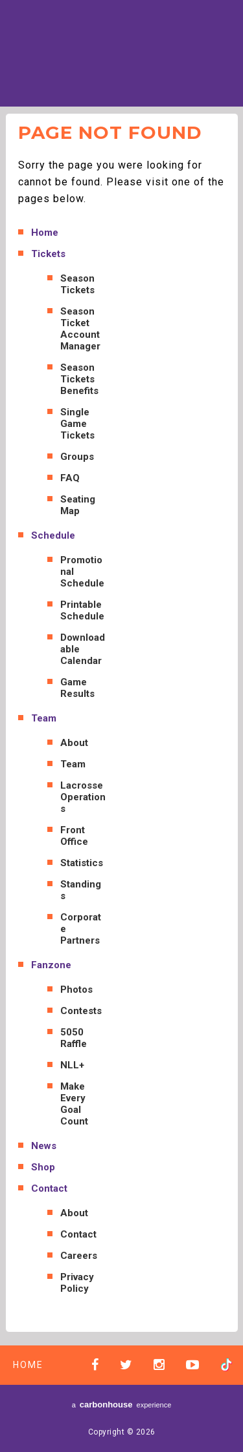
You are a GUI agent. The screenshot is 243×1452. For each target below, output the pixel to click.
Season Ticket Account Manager (80, 329)
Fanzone (51, 965)
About (74, 743)
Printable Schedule (82, 610)
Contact (49, 1188)
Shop (43, 1167)
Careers (78, 1255)
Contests (81, 1011)
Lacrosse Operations (83, 797)
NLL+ (72, 1065)
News (43, 1146)
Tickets (48, 254)
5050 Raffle (73, 1038)
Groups (77, 456)
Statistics (81, 863)
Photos (76, 989)
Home (44, 232)
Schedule (53, 535)
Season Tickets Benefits (79, 379)
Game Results (77, 688)
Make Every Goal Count (74, 1104)
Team (43, 718)
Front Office (74, 835)
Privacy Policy (77, 1282)
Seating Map (77, 505)
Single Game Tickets (77, 423)
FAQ (70, 478)
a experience (122, 1404)
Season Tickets (77, 284)
